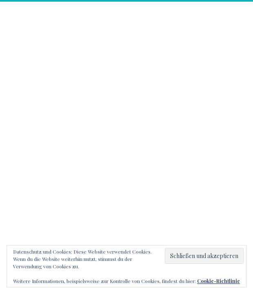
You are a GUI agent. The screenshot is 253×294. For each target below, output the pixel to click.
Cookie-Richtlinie (218, 281)
